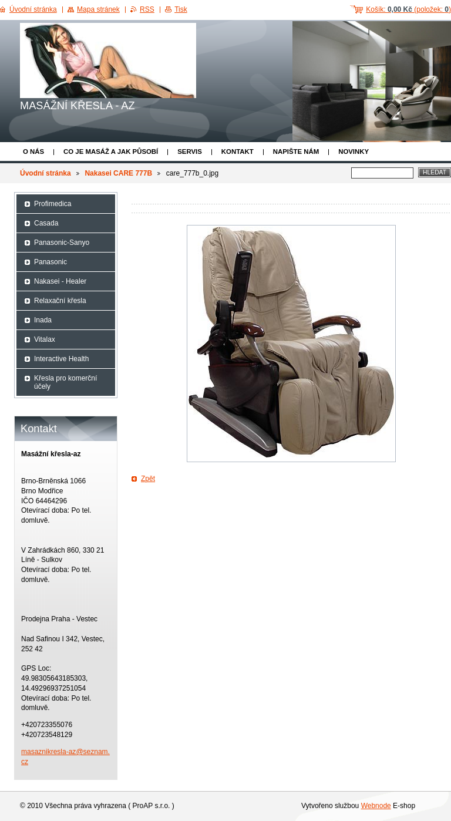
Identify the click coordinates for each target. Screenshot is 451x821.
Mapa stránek (98, 9)
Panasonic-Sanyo (61, 242)
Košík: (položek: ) (408, 9)
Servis (189, 151)
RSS (147, 9)
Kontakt (237, 151)
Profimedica (52, 204)
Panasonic (50, 262)
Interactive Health (61, 359)
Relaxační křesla (60, 301)
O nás (33, 151)
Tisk (180, 9)
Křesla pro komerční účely (65, 382)
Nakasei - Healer (60, 281)
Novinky (353, 151)
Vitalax (44, 339)
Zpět (148, 479)
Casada (46, 223)
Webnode (376, 806)
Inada (43, 320)
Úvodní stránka (45, 173)
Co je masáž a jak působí (110, 151)
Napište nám (296, 151)
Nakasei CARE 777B (118, 173)
